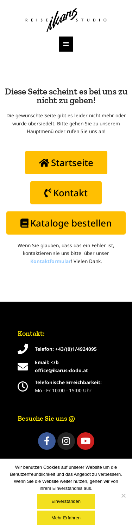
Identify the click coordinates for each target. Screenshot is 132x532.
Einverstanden (66, 501)
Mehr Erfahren (66, 517)
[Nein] (123, 495)
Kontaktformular (50, 261)
